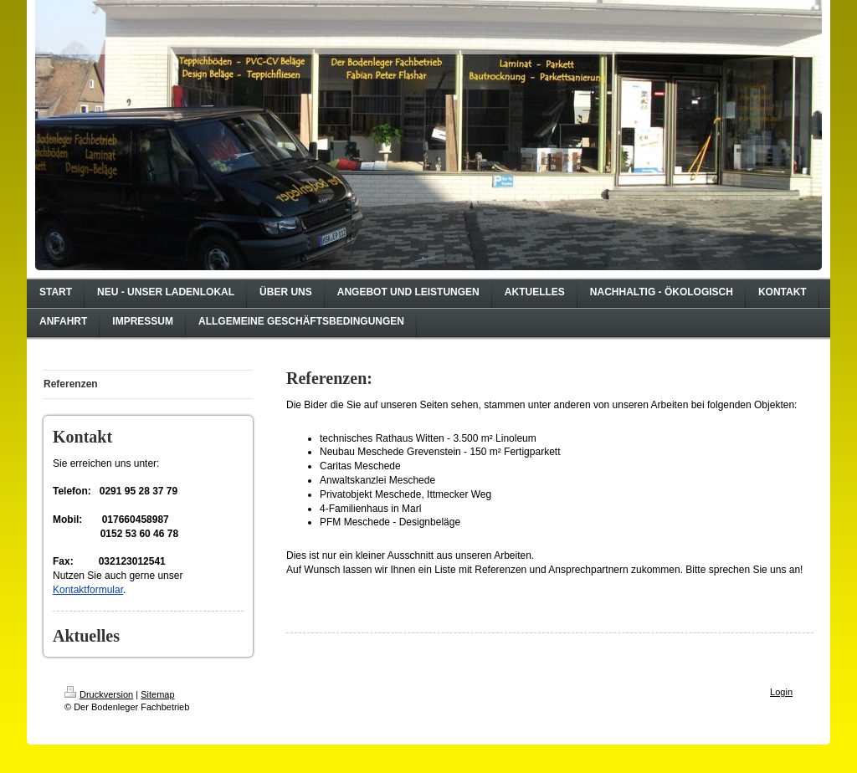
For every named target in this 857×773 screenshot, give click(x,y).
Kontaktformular (88, 590)
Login (781, 692)
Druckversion (98, 694)
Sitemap (157, 694)
